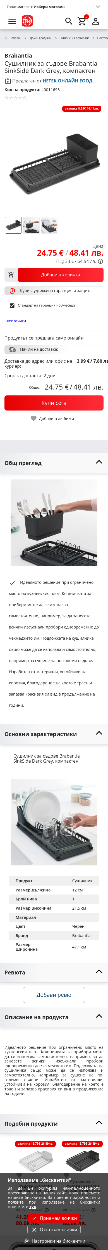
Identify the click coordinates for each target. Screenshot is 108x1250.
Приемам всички (54, 1218)
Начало (12, 38)
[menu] (12, 21)
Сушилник (82, 880)
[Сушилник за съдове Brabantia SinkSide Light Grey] (36, 1158)
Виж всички (16, 320)
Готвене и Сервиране (72, 38)
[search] (69, 21)
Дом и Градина (37, 38)
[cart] (82, 21)
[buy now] (54, 403)
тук (32, 1206)
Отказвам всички (54, 1229)
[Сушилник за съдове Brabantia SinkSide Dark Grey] (83, 1158)
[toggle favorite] (52, 418)
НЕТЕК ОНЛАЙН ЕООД (68, 80)
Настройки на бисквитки (54, 1241)
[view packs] (54, 275)
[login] (95, 21)
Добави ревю (54, 994)
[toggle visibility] (54, 463)
